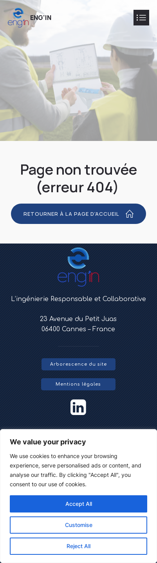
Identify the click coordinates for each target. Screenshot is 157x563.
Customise (78, 524)
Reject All (78, 546)
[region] (78, 496)
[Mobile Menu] (141, 17)
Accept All (78, 503)
